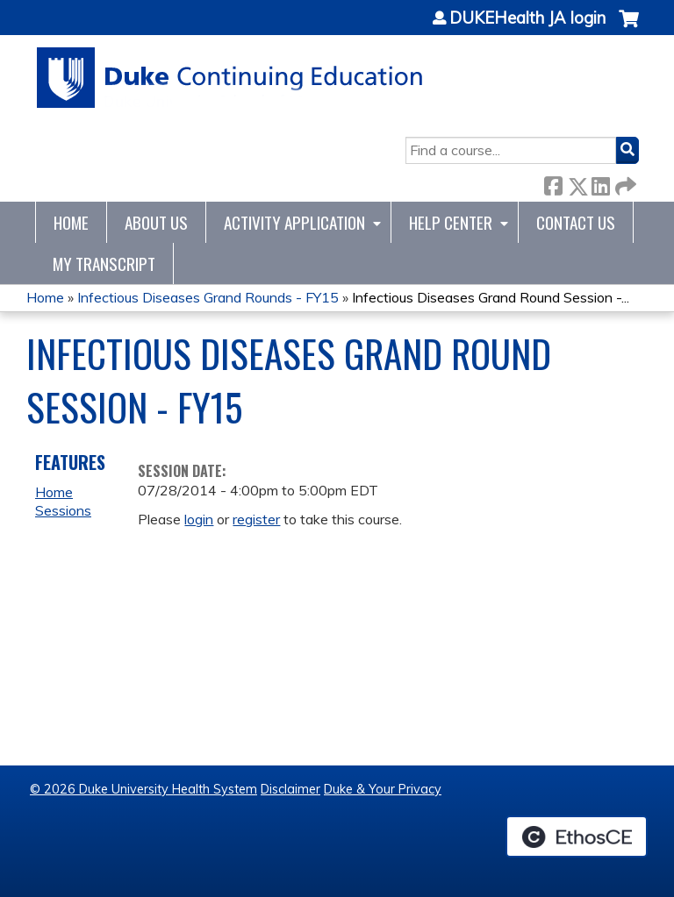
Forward (624, 183)
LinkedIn (600, 183)
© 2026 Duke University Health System (143, 789)
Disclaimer (290, 789)
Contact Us (575, 222)
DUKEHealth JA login (527, 18)
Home (71, 222)
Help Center (450, 222)
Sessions (63, 510)
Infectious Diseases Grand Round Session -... (490, 297)
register (256, 519)
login (198, 519)
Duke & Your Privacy (382, 789)
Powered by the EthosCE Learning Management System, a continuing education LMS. (577, 836)
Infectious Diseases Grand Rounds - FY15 (208, 297)
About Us (156, 222)
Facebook (553, 183)
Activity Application (294, 222)
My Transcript (104, 263)
